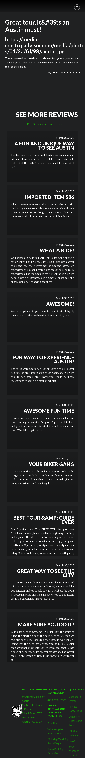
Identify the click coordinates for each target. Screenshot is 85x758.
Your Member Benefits (74, 750)
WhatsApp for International (55, 731)
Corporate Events (75, 698)
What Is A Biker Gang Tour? (75, 720)
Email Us (52, 723)
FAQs (72, 740)
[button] (77, 7)
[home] (2, 5)
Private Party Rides (75, 708)
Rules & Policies (73, 732)
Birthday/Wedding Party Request (58, 741)
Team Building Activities (55, 751)
